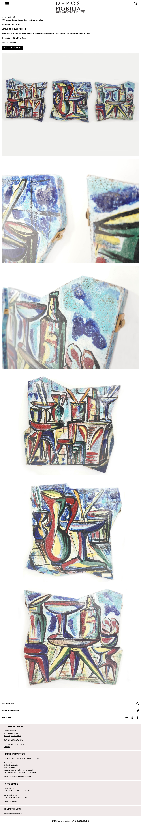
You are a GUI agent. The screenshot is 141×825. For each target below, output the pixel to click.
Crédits (7, 747)
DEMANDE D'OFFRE (12, 48)
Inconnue (15, 24)
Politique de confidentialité (14, 744)
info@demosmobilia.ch (13, 813)
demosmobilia (63, 821)
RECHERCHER (8, 703)
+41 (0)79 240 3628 (12, 797)
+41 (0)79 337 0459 (12, 791)
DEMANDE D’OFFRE (10, 710)
